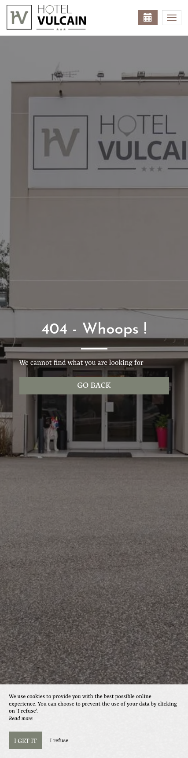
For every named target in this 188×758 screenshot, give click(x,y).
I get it (25, 740)
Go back (94, 384)
